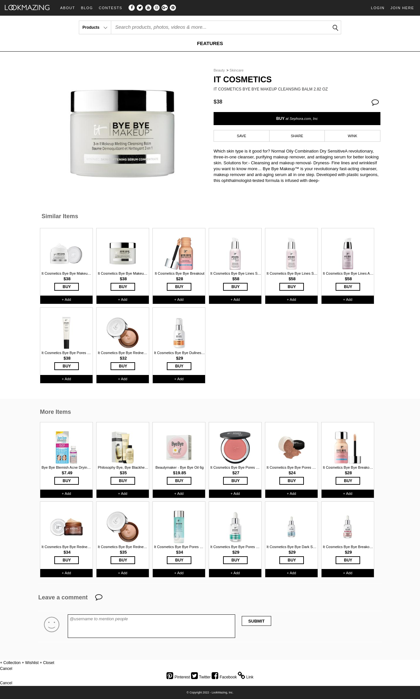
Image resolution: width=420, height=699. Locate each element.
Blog (87, 8)
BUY (297, 118)
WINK (352, 136)
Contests (110, 8)
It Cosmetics (243, 79)
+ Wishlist (30, 662)
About (67, 8)
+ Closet (47, 662)
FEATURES (210, 43)
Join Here (402, 8)
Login (378, 8)
